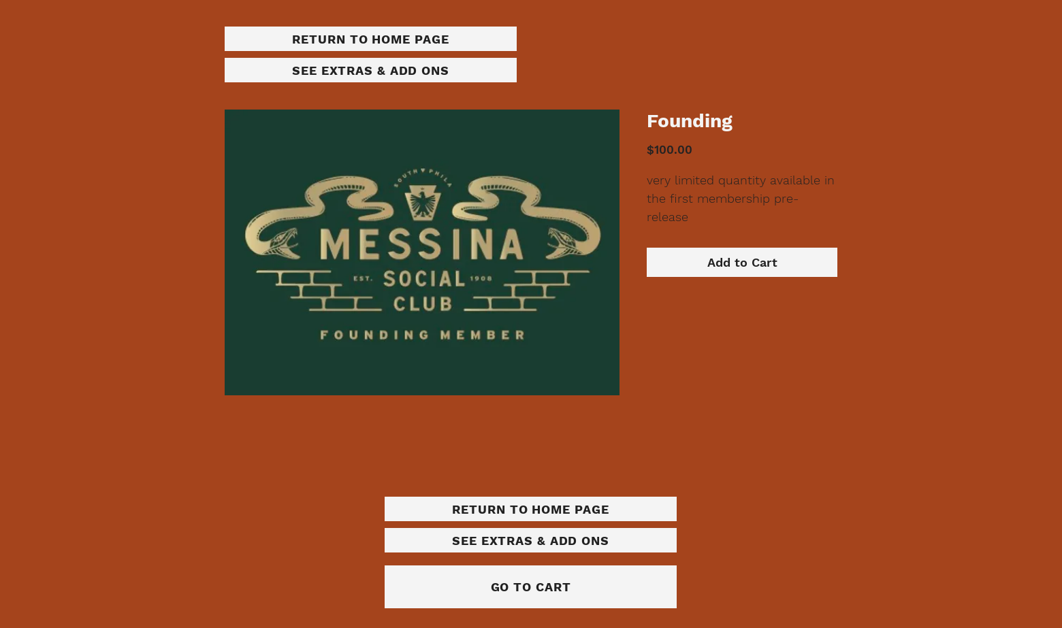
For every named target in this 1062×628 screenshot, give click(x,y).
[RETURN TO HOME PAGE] (371, 39)
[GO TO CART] (531, 586)
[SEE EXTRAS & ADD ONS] (371, 70)
